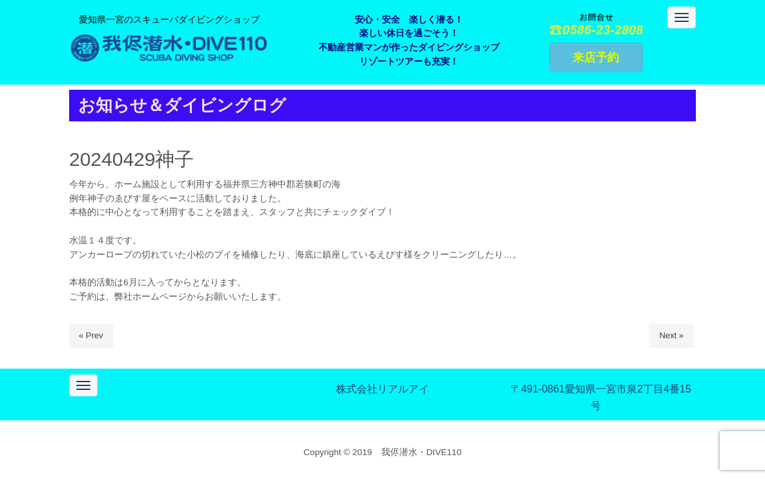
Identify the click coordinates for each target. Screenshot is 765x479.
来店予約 (595, 57)
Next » (671, 335)
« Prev (91, 335)
